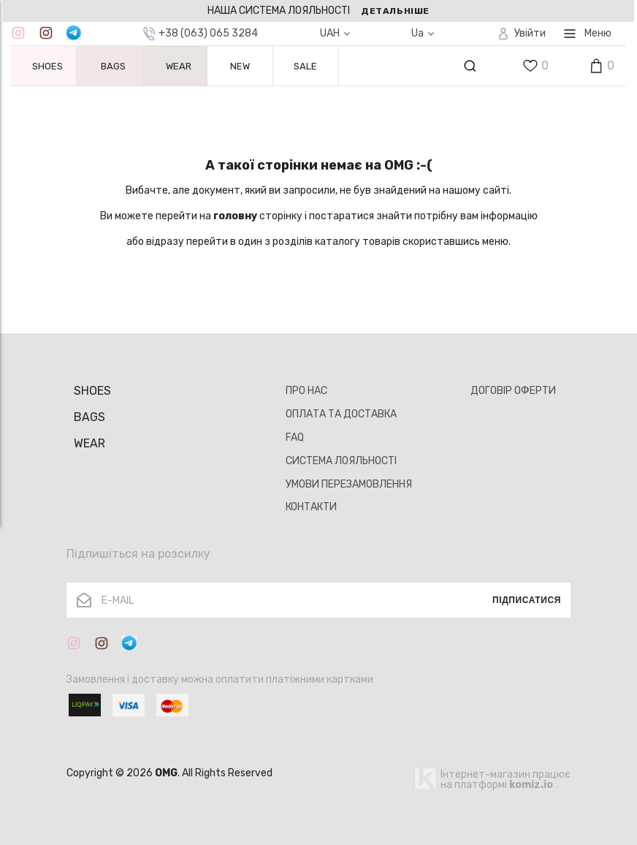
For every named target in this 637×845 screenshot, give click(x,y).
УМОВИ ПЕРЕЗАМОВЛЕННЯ (349, 484)
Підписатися (526, 600)
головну (235, 216)
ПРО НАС (306, 390)
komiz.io (531, 784)
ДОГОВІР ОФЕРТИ (513, 390)
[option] (318, 11)
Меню (586, 33)
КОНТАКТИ (311, 507)
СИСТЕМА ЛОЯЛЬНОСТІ (341, 461)
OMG (166, 773)
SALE (305, 66)
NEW (240, 66)
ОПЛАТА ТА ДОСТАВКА (341, 414)
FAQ (295, 437)
